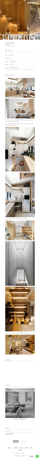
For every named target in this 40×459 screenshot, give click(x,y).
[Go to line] (37, 456)
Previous (18, 422)
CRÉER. (23, 456)
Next (22, 422)
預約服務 (20, 450)
